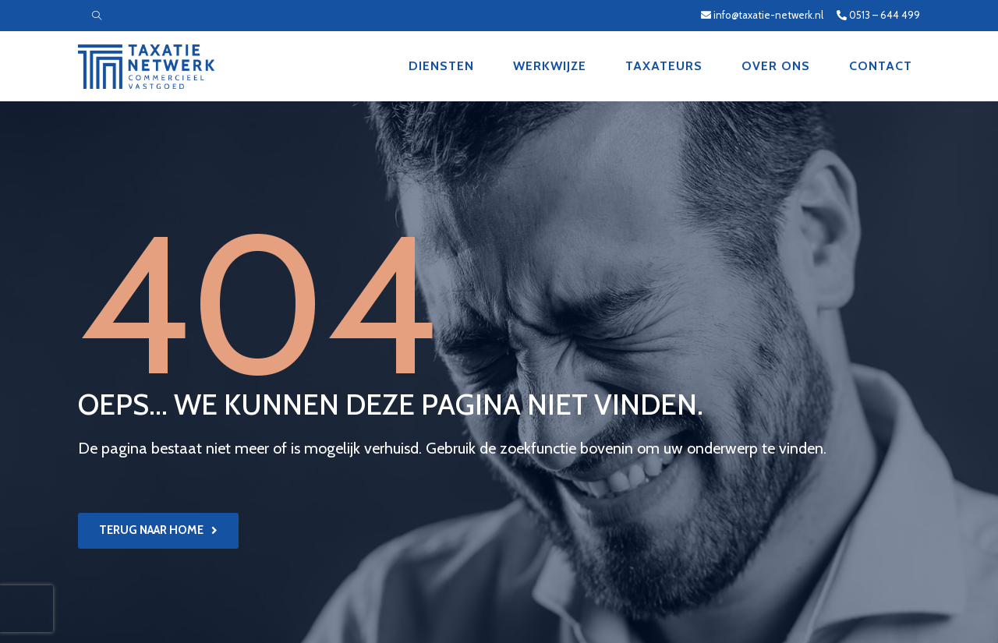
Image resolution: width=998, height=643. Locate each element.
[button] (158, 531)
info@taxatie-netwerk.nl (763, 15)
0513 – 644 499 (878, 15)
